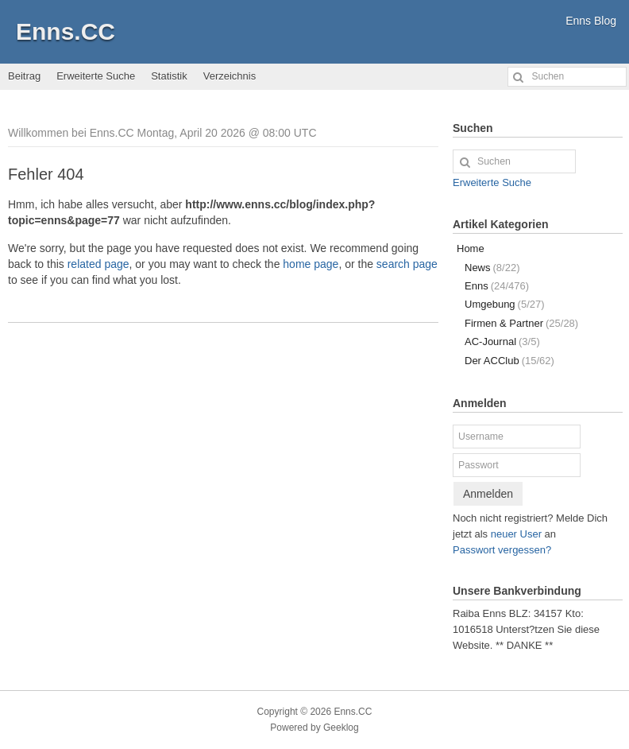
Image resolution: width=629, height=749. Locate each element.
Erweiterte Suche (95, 76)
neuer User (516, 534)
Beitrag (24, 76)
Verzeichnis (229, 76)
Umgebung (505, 304)
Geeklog (341, 727)
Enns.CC (65, 31)
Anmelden (488, 493)
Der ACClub (509, 361)
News (492, 268)
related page (98, 264)
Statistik (169, 76)
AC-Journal (502, 341)
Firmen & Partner (521, 323)
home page (310, 264)
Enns (497, 286)
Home (470, 248)
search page (407, 264)
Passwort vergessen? (502, 550)
